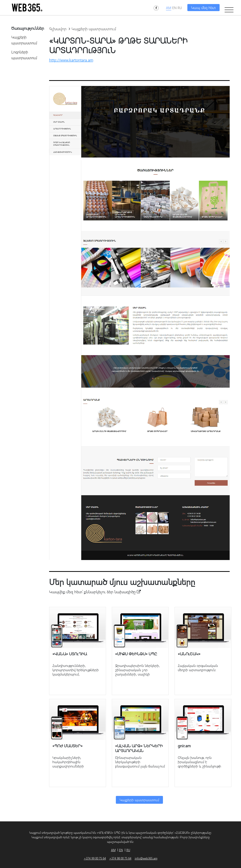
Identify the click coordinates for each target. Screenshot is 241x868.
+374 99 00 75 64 (95, 858)
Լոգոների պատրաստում (24, 54)
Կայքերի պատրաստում (24, 40)
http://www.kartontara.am (71, 60)
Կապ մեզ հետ (203, 7)
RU (180, 7)
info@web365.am (146, 858)
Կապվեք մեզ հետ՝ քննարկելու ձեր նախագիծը (95, 591)
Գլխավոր (57, 28)
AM (168, 7)
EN (174, 7)
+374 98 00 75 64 (120, 858)
